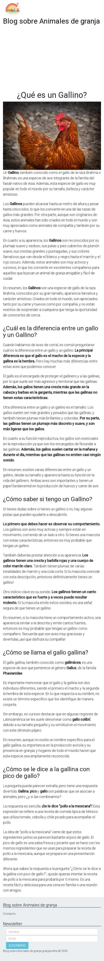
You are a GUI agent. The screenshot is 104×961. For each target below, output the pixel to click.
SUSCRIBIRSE (17, 945)
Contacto (9, 914)
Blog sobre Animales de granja (51, 21)
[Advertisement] (52, 56)
